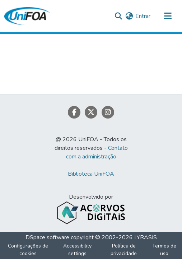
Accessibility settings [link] (77, 249)
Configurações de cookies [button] (28, 249)
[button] (27, 16)
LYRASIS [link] (145, 237)
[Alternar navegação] (168, 16)
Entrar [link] (142, 16)
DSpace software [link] (47, 237)
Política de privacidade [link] (124, 249)
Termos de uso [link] (164, 249)
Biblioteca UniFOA (91, 174)
